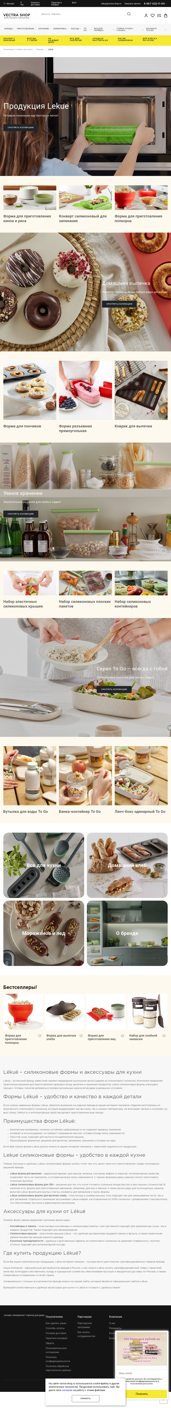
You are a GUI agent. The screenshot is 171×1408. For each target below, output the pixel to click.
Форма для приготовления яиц (102, 1053)
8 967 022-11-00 (156, 3)
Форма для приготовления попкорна (16, 1055)
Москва (10, 3)
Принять (85, 1399)
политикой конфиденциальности (140, 1381)
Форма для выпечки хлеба (57, 1053)
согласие (67, 1390)
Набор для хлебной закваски (143, 1053)
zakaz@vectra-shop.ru (111, 3)
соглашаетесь (154, 1379)
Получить (142, 1394)
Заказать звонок (133, 3)
